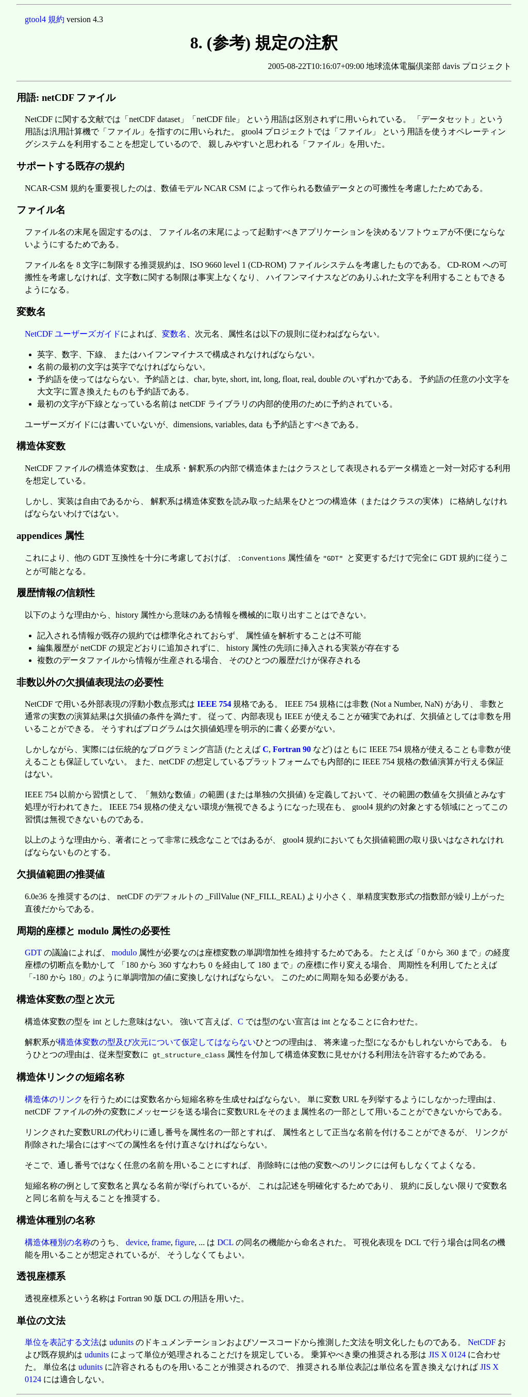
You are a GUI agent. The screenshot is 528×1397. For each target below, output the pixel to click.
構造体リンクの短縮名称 (70, 1075)
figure (184, 1240)
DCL (225, 1240)
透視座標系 (40, 1274)
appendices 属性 (50, 535)
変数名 (31, 311)
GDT (33, 951)
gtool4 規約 (44, 19)
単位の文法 (40, 1318)
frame (161, 1240)
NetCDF (482, 1340)
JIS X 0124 (447, 1352)
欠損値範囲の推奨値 (60, 873)
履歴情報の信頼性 (55, 591)
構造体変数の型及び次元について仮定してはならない (157, 1041)
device (136, 1240)
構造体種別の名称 (55, 1218)
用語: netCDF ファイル (66, 97)
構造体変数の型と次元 (65, 998)
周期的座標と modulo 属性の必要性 (93, 929)
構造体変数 (40, 446)
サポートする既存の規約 (70, 166)
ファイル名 (40, 209)
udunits (121, 1340)
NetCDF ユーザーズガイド (73, 333)
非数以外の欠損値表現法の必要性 (89, 681)
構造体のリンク (53, 1097)
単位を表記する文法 (62, 1340)
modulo (124, 951)
